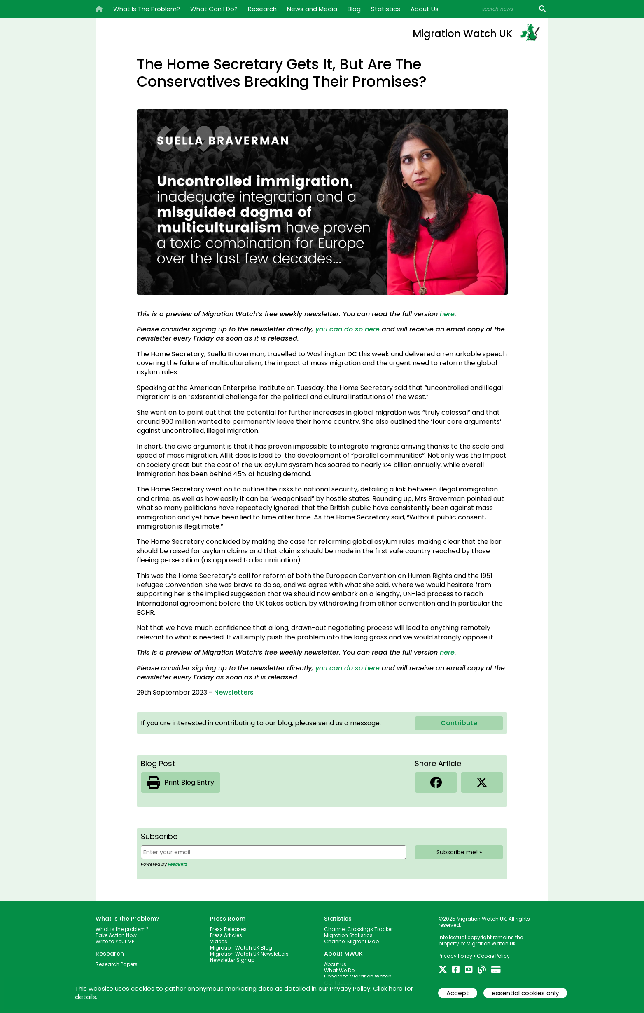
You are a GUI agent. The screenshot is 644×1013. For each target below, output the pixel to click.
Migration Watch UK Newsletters (249, 953)
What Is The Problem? (146, 9)
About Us (425, 9)
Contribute (459, 723)
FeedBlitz (177, 864)
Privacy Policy (455, 955)
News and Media (312, 9)
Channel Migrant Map (351, 941)
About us (335, 964)
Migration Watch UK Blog (241, 947)
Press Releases (228, 929)
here (447, 314)
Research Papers (117, 964)
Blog (354, 9)
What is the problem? (122, 929)
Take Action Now (116, 935)
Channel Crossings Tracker (358, 929)
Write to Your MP (115, 941)
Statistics (385, 9)
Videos (218, 941)
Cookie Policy (493, 955)
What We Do (339, 970)
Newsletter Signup (232, 960)
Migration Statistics (348, 935)
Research (262, 9)
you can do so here (347, 329)
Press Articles (226, 935)
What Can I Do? (214, 9)
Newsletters (234, 692)
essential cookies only (525, 993)
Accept (457, 993)
